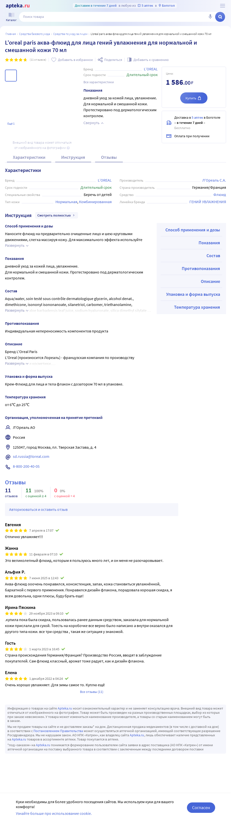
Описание (210, 281)
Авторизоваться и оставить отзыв (38, 509)
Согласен (201, 807)
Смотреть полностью (56, 215)
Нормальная (66, 201)
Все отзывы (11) (91, 691)
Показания (209, 243)
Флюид (219, 194)
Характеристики (29, 157)
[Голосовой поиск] (210, 17)
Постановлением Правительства (58, 731)
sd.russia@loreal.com (31, 456)
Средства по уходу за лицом (70, 34)
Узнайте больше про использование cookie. (54, 813)
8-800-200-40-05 (26, 466)
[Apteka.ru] (17, 6)
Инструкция (73, 157)
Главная (10, 34)
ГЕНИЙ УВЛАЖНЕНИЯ (207, 201)
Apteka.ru (65, 708)
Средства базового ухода (34, 34)
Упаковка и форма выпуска (193, 294)
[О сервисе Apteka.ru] (222, 5)
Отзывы (109, 157)
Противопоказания (201, 268)
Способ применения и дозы (192, 230)
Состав (213, 255)
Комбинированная (95, 201)
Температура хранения (197, 307)
